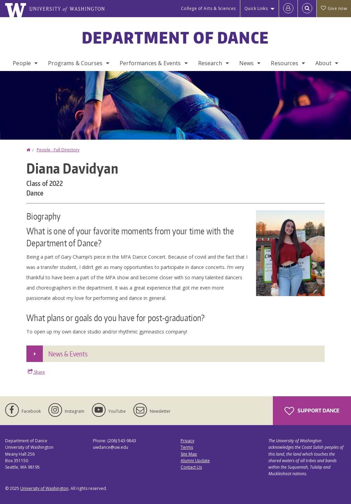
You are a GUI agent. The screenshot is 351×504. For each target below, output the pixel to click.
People (22, 63)
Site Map (189, 454)
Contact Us (191, 467)
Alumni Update (195, 461)
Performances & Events (150, 63)
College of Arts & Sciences (208, 8)
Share (36, 372)
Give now (334, 8)
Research (210, 63)
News (246, 63)
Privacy (187, 441)
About (323, 63)
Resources (284, 63)
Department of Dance (175, 37)
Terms (187, 447)
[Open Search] (307, 8)
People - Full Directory (58, 150)
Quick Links (256, 8)
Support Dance (312, 411)
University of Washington (44, 488)
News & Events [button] (67, 353)
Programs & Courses (75, 63)
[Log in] (288, 8)
